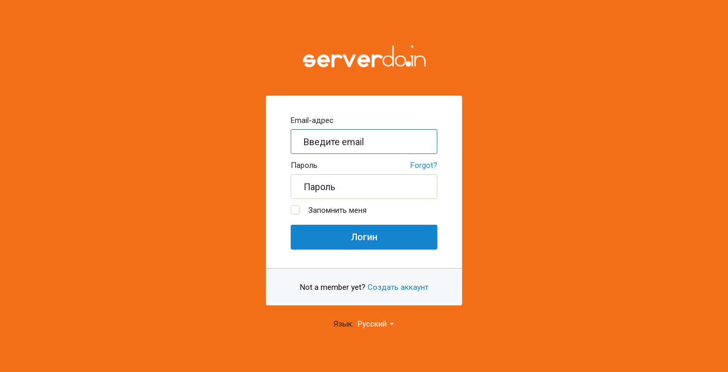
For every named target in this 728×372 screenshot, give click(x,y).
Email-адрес (312, 120)
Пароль (304, 165)
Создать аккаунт (398, 287)
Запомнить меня (329, 210)
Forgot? (423, 165)
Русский (376, 324)
